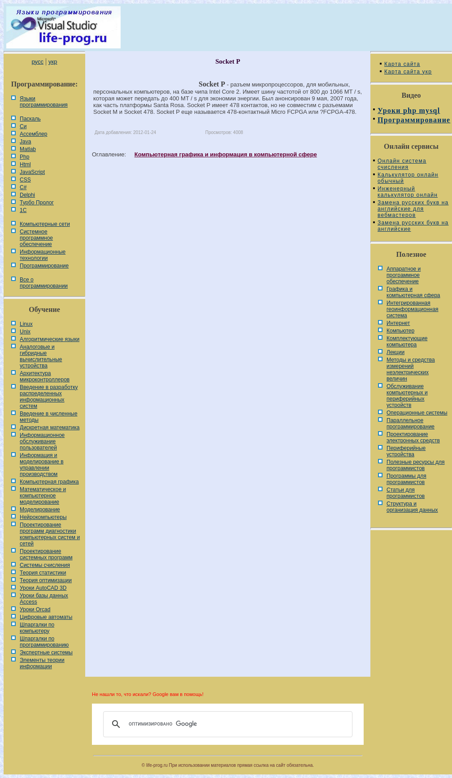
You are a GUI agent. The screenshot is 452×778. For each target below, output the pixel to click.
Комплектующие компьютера (407, 341)
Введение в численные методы (49, 417)
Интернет (398, 323)
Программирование (44, 266)
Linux (26, 324)
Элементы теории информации (42, 663)
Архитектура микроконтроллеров (45, 376)
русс (37, 61)
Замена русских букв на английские (413, 226)
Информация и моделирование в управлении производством (42, 464)
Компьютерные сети (45, 224)
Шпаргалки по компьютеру (37, 628)
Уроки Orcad (35, 609)
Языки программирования (44, 101)
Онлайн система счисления (402, 164)
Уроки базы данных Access (44, 598)
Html (25, 164)
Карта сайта (402, 64)
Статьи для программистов (406, 493)
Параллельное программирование (411, 423)
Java (25, 141)
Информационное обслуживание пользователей (42, 441)
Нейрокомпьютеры (43, 517)
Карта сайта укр (408, 72)
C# (23, 187)
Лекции (395, 352)
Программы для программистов (406, 479)
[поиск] (226, 724)
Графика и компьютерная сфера (413, 292)
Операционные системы (417, 413)
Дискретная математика (49, 427)
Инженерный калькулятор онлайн (408, 192)
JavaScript (32, 172)
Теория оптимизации (46, 580)
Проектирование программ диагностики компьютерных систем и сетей (50, 534)
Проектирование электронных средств (413, 437)
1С (23, 210)
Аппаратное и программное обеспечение (404, 275)
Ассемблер (33, 134)
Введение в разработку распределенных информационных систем (49, 396)
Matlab (28, 149)
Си (23, 126)
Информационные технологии (42, 255)
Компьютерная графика (49, 482)
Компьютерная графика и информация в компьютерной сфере (226, 154)
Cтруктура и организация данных (412, 507)
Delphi (27, 195)
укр (52, 61)
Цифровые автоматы (46, 617)
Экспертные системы (46, 652)
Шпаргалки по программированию (44, 641)
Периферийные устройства (406, 451)
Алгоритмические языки (49, 339)
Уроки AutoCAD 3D (43, 588)
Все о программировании (44, 283)
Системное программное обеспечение (36, 238)
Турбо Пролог (37, 202)
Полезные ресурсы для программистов (416, 465)
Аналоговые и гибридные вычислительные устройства (41, 356)
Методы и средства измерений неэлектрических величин (411, 369)
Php (24, 157)
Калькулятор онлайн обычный (408, 178)
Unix (25, 331)
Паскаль (30, 119)
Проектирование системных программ (46, 554)
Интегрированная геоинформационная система (413, 309)
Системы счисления (45, 565)
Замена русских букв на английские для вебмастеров (413, 208)
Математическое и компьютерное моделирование (43, 495)
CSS (25, 180)
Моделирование (40, 509)
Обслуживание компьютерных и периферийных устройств (407, 395)
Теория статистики (43, 573)
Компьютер (400, 331)
